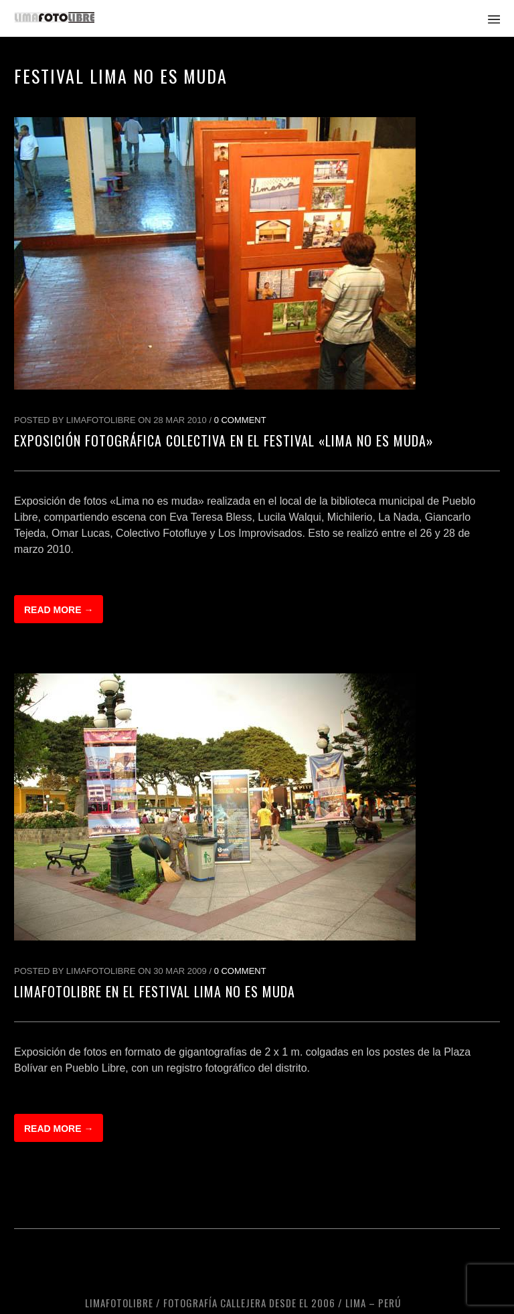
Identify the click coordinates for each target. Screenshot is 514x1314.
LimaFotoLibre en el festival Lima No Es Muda (154, 991)
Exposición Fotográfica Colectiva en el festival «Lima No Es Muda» (224, 440)
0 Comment (240, 420)
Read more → (58, 609)
